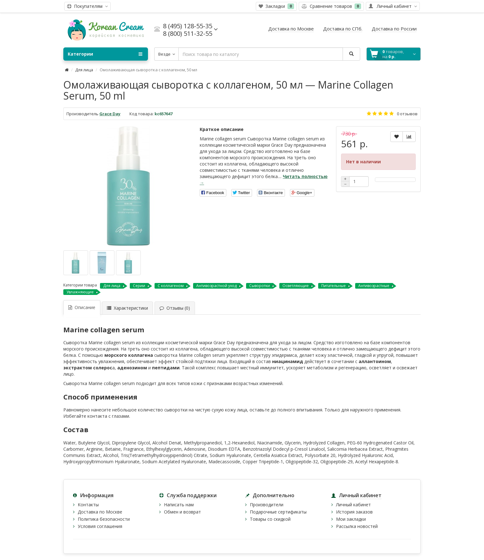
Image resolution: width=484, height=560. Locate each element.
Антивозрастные (373, 285)
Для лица (84, 70)
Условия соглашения (100, 526)
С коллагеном (171, 285)
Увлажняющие (80, 292)
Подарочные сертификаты (278, 512)
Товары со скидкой (270, 519)
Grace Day (109, 114)
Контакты (88, 505)
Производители (266, 505)
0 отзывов (407, 114)
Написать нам (179, 505)
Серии (139, 285)
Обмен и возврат (182, 512)
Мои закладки (351, 519)
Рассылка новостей (357, 526)
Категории (105, 54)
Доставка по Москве (100, 512)
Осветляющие (295, 285)
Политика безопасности (104, 519)
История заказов (354, 512)
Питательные (333, 285)
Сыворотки (259, 285)
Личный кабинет (353, 505)
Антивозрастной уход (216, 285)
